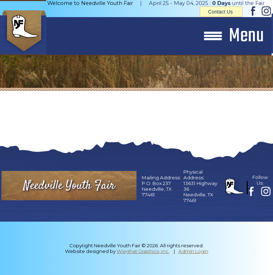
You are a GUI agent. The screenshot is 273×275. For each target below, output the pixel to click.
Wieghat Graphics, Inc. (143, 251)
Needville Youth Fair (69, 186)
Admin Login (193, 251)
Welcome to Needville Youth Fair (90, 3)
